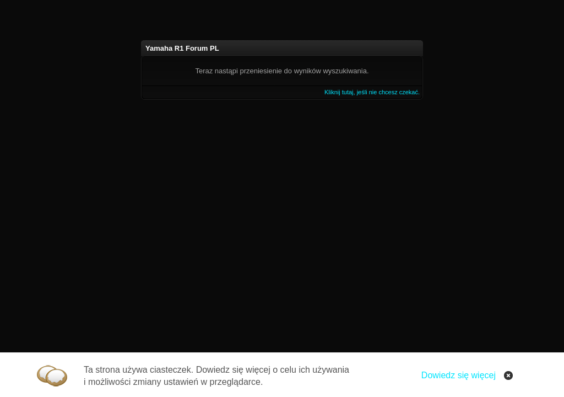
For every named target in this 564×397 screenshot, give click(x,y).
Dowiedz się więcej (458, 375)
